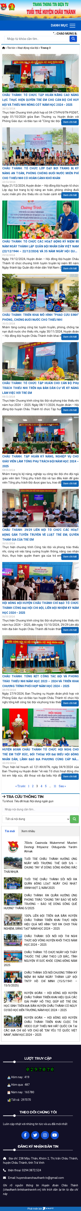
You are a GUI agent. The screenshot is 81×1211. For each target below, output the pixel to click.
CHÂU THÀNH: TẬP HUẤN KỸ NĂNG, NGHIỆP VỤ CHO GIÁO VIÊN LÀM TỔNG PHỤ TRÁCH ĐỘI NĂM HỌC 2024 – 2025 (40, 461)
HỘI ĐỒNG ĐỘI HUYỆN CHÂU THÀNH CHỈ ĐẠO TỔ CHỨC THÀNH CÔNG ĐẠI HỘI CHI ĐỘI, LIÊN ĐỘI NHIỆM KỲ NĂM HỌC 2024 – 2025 (40, 607)
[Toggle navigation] (63, 25)
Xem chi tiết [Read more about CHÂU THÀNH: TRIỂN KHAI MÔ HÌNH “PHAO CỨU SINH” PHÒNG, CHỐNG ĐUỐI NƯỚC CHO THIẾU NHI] (70, 336)
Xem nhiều (28, 831)
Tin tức (11, 47)
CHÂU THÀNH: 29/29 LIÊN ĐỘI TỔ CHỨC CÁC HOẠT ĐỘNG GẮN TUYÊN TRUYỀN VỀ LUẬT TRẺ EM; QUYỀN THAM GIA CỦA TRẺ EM (40, 534)
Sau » (62, 786)
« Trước (20, 786)
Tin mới (10, 831)
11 (55, 786)
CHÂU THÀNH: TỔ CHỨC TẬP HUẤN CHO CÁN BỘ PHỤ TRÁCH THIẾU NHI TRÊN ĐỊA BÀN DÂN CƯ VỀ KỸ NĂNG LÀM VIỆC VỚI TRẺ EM (40, 387)
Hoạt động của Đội (28, 47)
